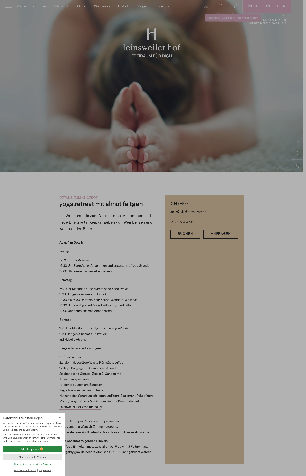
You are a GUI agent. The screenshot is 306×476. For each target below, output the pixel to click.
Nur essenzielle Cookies (32, 457)
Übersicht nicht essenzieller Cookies (32, 464)
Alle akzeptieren (32, 449)
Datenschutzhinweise (25, 470)
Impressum (45, 470)
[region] (32, 432)
